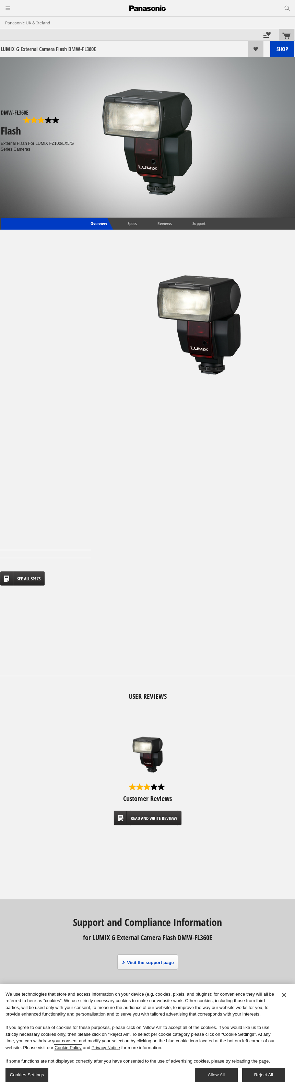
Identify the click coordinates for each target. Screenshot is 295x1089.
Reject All (263, 1074)
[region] (147, 1036)
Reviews (164, 223)
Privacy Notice (106, 1047)
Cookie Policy (68, 1047)
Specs (132, 223)
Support (198, 223)
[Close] (284, 995)
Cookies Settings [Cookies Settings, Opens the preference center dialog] (27, 1074)
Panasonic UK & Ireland (27, 23)
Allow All (216, 1074)
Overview (98, 223)
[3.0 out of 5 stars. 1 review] (42, 120)
